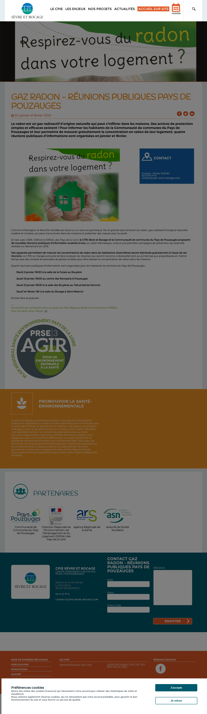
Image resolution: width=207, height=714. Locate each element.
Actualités (124, 9)
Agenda (176, 11)
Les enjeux (75, 9)
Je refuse (176, 700)
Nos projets (100, 9)
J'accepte (176, 687)
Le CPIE (56, 9)
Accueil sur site (153, 9)
